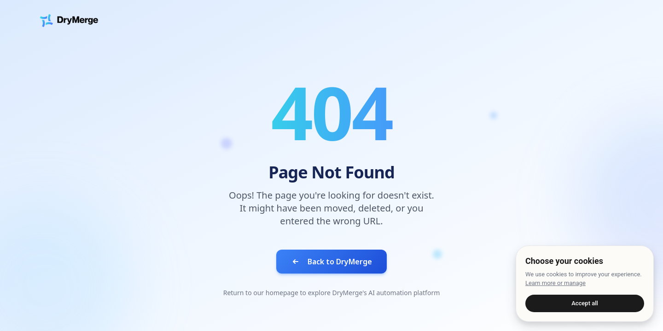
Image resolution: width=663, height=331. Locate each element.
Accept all (584, 303)
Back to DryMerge (331, 262)
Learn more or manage (555, 283)
